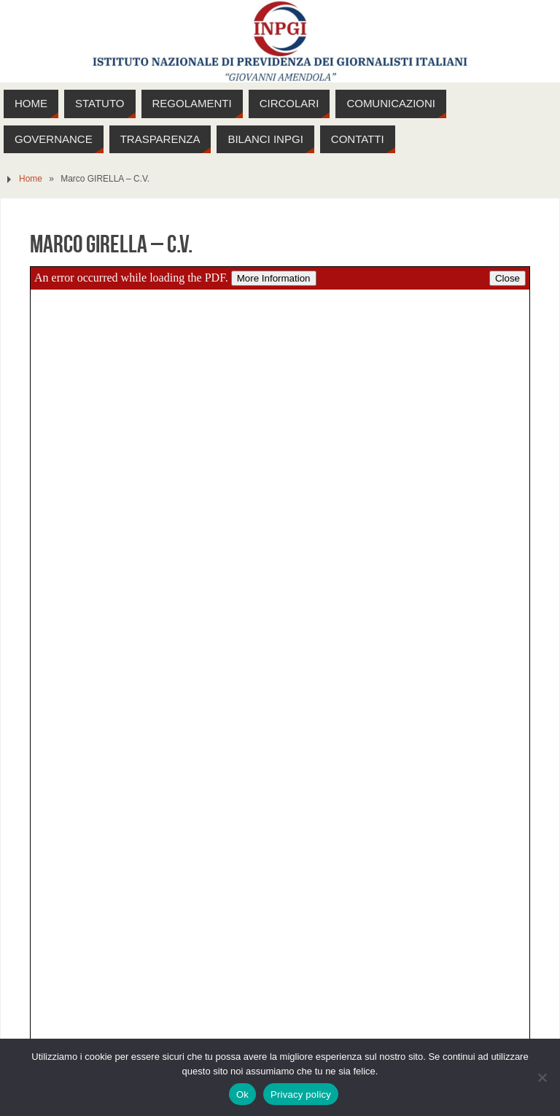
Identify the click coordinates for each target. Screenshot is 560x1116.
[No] (541, 1077)
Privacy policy (301, 1094)
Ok (242, 1094)
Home (30, 179)
